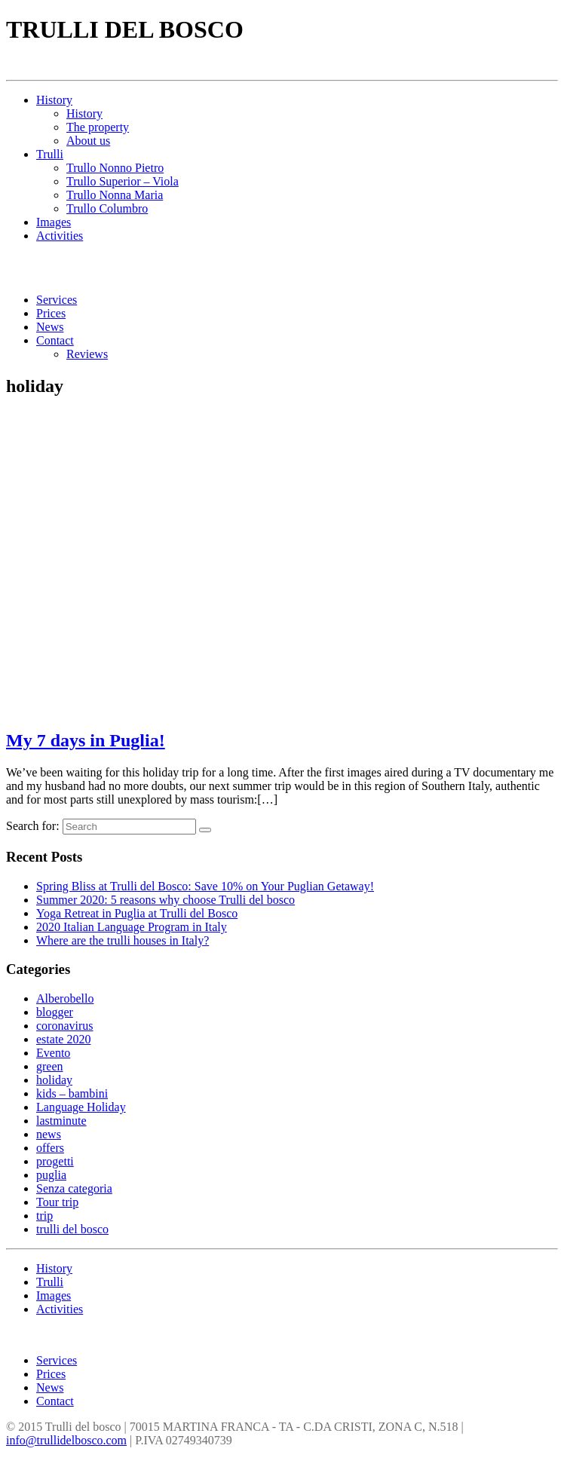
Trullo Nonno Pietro (115, 167)
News (49, 326)
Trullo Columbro (107, 208)
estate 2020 (63, 1039)
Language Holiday (81, 1107)
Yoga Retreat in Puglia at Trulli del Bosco (137, 913)
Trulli (49, 154)
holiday (54, 1079)
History (54, 99)
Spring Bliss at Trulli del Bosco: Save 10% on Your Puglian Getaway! (205, 886)
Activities (59, 235)
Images (53, 222)
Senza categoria (74, 1188)
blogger (54, 1012)
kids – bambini (72, 1093)
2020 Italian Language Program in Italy (131, 926)
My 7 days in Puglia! (85, 740)
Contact (55, 340)
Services (56, 299)
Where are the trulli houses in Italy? (122, 940)
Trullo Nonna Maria (114, 194)
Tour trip (57, 1202)
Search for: (33, 825)
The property (97, 127)
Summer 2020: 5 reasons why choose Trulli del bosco (165, 899)
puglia (51, 1174)
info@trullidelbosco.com (66, 1440)
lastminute (61, 1120)
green (49, 1066)
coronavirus (64, 1025)
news (48, 1134)
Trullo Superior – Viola (122, 181)
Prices (51, 313)
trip (44, 1215)
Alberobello (64, 998)
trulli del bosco (72, 1229)
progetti (55, 1161)
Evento (53, 1052)
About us (88, 140)
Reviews (87, 354)
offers (50, 1147)
